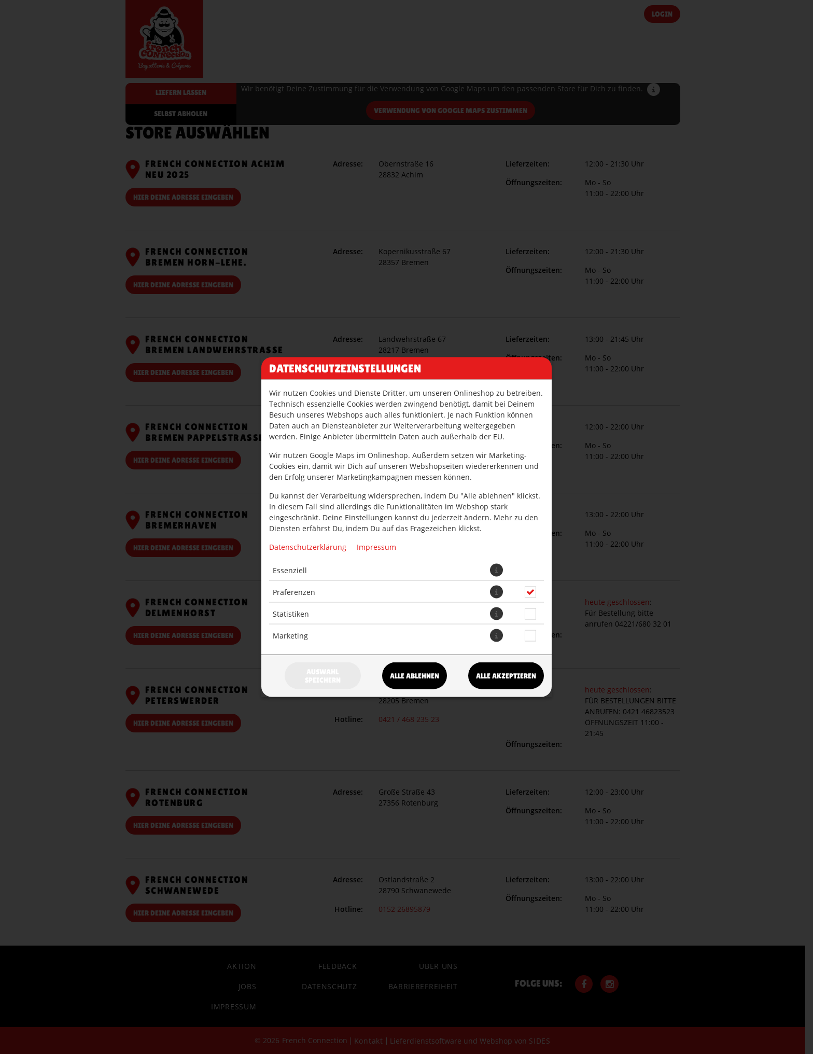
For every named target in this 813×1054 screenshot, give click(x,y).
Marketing (290, 635)
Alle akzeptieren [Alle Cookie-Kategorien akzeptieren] (506, 676)
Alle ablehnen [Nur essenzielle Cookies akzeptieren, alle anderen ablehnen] (414, 676)
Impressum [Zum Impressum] (376, 547)
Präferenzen (294, 592)
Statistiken (291, 613)
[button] (496, 570)
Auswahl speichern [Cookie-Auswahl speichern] (323, 676)
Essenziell (290, 570)
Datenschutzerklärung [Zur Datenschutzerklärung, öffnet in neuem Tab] (307, 547)
